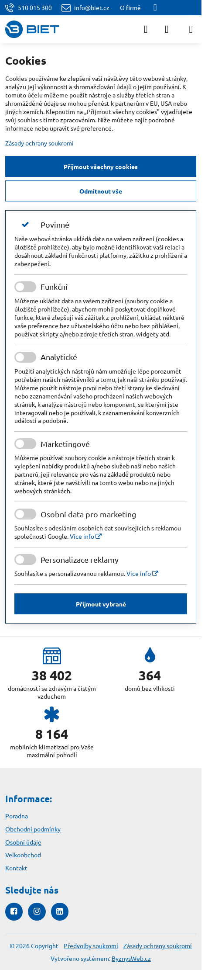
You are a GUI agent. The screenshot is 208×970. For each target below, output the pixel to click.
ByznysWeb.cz (131, 958)
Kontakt (16, 868)
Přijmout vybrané (101, 604)
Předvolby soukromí (91, 945)
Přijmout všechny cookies (101, 166)
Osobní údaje (23, 842)
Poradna (16, 816)
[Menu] (191, 29)
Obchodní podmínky (33, 829)
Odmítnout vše (100, 191)
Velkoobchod (23, 855)
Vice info (86, 536)
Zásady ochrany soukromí (39, 143)
